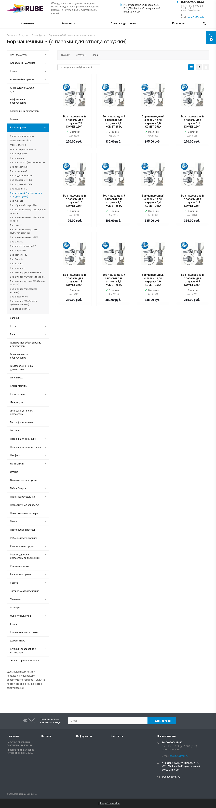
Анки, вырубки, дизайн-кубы (23, 89)
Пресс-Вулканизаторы (22, 529)
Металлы (15, 430)
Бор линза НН (17, 201)
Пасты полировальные (22, 496)
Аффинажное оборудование (18, 101)
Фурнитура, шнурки (21, 615)
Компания (27, 23)
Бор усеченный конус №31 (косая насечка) (27, 219)
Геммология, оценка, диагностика (21, 368)
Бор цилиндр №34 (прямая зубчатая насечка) (23, 303)
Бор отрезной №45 (20, 309)
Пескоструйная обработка (24, 505)
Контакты (178, 23)
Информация (84, 736)
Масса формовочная (21, 422)
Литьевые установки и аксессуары (22, 412)
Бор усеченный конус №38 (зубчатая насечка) (23, 231)
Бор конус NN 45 (18, 255)
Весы (13, 326)
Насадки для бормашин (23, 438)
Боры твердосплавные (22, 136)
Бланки (14, 119)
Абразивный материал (22, 63)
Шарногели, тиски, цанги (24, 632)
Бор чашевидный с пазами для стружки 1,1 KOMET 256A (113, 279)
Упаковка (15, 599)
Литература (16, 402)
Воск (12, 334)
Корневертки (17, 394)
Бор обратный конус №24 (23, 205)
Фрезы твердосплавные (23, 149)
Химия (13, 624)
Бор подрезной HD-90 (21, 175)
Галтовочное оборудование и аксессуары (25, 344)
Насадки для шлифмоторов (25, 447)
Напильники (17, 463)
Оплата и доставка (123, 23)
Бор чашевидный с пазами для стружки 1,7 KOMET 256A (192, 121)
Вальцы (14, 318)
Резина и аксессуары (22, 546)
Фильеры (15, 607)
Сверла (14, 582)
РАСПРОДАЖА (18, 54)
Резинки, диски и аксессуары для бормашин (25, 556)
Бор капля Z (16, 263)
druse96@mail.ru (171, 776)
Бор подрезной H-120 (21, 180)
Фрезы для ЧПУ (18, 145)
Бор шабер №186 (19, 296)
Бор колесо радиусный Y (23, 246)
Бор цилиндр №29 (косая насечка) (27, 277)
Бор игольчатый (18, 171)
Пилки (13, 521)
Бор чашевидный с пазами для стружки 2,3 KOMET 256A (74, 121)
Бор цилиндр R (17, 268)
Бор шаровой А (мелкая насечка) (27, 162)
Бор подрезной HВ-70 (21, 184)
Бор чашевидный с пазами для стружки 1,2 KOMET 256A (74, 279)
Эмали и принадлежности (24, 660)
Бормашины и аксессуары (24, 111)
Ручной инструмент (21, 574)
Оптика (14, 472)
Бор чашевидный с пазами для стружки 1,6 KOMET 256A (74, 200)
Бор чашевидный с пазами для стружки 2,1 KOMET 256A (113, 121)
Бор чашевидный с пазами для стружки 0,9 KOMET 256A (192, 279)
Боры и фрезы (18, 127)
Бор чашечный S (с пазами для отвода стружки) (26, 195)
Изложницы (16, 377)
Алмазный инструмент (22, 79)
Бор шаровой (17, 158)
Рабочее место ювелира (23, 538)
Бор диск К (15, 225)
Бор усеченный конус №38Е (24, 237)
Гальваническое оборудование (19, 356)
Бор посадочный (19, 167)
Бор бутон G (16, 259)
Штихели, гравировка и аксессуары (23, 651)
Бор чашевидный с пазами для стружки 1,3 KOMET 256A (192, 200)
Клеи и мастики (18, 386)
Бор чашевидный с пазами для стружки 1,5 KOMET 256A (113, 200)
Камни (13, 71)
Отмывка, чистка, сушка (23, 480)
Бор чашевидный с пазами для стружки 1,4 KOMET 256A (153, 200)
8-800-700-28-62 (192, 2)
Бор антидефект (18, 153)
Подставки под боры (21, 140)
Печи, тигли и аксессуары (24, 513)
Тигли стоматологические (24, 591)
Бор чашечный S (18, 188)
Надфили (15, 455)
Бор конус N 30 (17, 250)
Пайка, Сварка (18, 488)
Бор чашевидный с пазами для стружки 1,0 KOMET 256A (153, 279)
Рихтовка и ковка (19, 566)
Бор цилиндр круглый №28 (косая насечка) (27, 283)
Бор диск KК (16, 241)
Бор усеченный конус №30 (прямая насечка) (28, 211)
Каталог (68, 23)
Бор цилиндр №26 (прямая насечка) (23, 291)
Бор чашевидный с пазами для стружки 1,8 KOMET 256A (153, 121)
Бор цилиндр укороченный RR (25, 272)
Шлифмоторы (17, 640)
